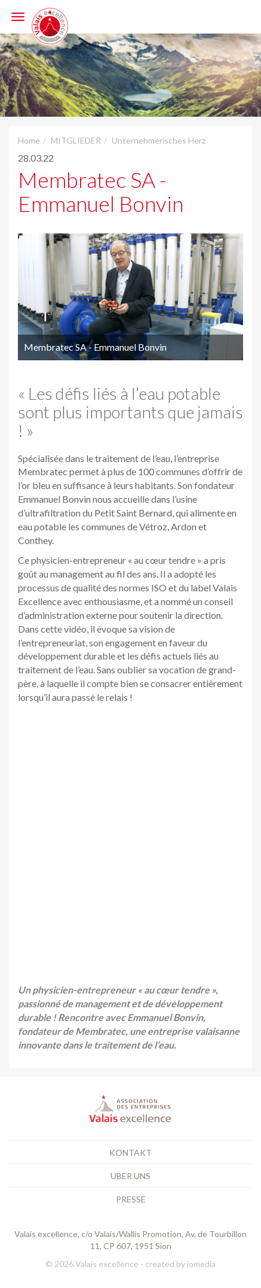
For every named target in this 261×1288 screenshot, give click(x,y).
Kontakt (130, 1152)
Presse (131, 1199)
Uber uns (130, 1176)
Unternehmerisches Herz (158, 140)
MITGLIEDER (76, 140)
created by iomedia (180, 1264)
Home (29, 140)
